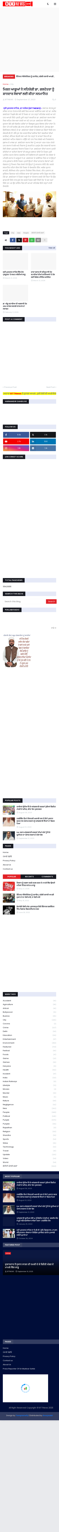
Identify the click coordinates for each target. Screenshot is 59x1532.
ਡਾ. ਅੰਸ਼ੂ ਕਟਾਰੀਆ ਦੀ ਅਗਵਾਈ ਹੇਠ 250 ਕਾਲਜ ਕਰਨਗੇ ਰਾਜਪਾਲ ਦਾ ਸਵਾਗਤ (15, 306)
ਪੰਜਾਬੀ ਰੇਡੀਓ (7, 856)
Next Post (50, 387)
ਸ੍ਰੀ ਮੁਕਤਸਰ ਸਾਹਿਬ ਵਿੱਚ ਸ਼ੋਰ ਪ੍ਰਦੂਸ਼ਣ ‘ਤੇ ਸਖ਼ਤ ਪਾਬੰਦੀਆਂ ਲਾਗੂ (14, 273)
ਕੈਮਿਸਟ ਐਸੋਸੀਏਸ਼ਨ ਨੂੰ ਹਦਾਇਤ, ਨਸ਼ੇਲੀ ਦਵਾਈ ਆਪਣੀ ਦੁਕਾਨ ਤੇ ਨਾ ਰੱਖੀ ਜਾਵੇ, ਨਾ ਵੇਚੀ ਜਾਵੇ (34, 77)
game (29, 1058)
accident (29, 1000)
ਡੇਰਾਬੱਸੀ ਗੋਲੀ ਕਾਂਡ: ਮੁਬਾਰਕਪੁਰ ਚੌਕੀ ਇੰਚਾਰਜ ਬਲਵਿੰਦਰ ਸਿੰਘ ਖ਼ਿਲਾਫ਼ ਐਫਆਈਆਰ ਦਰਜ (35, 907)
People (26, 233)
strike (29, 1143)
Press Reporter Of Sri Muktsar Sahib (19, 1368)
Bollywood (29, 1012)
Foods (29, 1054)
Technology (29, 1146)
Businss (29, 1016)
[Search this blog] (24, 601)
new (18, 233)
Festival (29, 1050)
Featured (29, 1046)
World (29, 1162)
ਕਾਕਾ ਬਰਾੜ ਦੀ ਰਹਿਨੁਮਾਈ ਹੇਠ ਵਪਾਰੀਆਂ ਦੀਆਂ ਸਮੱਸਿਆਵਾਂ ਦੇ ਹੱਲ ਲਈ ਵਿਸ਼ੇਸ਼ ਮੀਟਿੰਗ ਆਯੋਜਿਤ (43, 274)
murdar (29, 1093)
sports (29, 1139)
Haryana (29, 1066)
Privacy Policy (9, 860)
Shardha (29, 1135)
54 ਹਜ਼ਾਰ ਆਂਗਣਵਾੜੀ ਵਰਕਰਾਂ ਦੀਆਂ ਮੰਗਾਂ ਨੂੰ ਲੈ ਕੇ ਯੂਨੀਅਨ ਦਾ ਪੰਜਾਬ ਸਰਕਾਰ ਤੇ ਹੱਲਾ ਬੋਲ (33, 833)
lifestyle (29, 1085)
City (12, 84)
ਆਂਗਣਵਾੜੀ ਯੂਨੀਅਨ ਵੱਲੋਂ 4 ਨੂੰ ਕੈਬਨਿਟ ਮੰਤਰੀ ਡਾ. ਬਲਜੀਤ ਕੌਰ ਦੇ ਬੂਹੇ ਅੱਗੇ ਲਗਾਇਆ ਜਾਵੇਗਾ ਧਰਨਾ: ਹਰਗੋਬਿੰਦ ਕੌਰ (37, 1219)
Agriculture (29, 1004)
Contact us (8, 869)
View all (52, 248)
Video (29, 1158)
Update (29, 1154)
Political (29, 1116)
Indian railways (29, 1081)
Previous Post (10, 387)
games (29, 1062)
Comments (47, 876)
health (29, 1069)
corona (29, 1023)
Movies (29, 1089)
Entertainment (29, 1039)
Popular (11, 876)
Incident (29, 1073)
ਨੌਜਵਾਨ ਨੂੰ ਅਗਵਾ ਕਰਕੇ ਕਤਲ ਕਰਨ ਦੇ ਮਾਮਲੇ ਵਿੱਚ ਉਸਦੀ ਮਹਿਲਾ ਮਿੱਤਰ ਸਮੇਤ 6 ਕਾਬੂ (36, 884)
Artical (29, 1008)
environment (29, 1043)
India (29, 1077)
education (29, 1035)
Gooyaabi (48, 1415)
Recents (29, 876)
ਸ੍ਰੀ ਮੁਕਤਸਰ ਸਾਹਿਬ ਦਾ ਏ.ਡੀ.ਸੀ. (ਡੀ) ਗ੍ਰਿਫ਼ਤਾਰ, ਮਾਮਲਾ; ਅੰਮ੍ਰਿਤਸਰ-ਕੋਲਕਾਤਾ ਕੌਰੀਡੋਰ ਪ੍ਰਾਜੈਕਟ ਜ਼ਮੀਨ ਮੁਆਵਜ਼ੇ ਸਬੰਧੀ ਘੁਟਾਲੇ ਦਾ (37, 1232)
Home (5, 84)
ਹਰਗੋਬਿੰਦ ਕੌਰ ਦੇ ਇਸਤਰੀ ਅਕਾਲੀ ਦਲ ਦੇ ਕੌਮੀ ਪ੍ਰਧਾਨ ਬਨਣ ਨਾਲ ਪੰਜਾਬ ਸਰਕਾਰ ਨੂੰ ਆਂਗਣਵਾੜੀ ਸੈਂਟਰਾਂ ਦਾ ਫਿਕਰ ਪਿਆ (36, 821)
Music (29, 1097)
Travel (29, 1150)
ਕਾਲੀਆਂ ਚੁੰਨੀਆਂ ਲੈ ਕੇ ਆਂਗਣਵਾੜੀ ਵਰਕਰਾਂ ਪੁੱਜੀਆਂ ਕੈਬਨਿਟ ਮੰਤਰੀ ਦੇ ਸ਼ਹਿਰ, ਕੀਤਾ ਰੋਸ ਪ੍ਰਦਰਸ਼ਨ (36, 808)
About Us (7, 864)
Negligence (29, 1104)
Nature (29, 1100)
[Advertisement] (29, 40)
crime (29, 1027)
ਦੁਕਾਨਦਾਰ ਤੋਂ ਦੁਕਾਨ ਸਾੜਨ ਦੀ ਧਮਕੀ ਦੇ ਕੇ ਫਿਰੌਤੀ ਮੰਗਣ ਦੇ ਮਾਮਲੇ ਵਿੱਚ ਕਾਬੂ (29, 1266)
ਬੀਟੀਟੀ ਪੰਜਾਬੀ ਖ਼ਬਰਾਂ (38, 233)
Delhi (29, 1031)
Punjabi (29, 1123)
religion (29, 1131)
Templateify (22, 1415)
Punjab (29, 1120)
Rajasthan (29, 1127)
